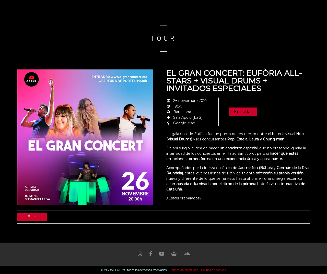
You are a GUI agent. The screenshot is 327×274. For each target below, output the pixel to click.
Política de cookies (213, 270)
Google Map (184, 123)
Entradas (243, 111)
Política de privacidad (184, 270)
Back (32, 217)
